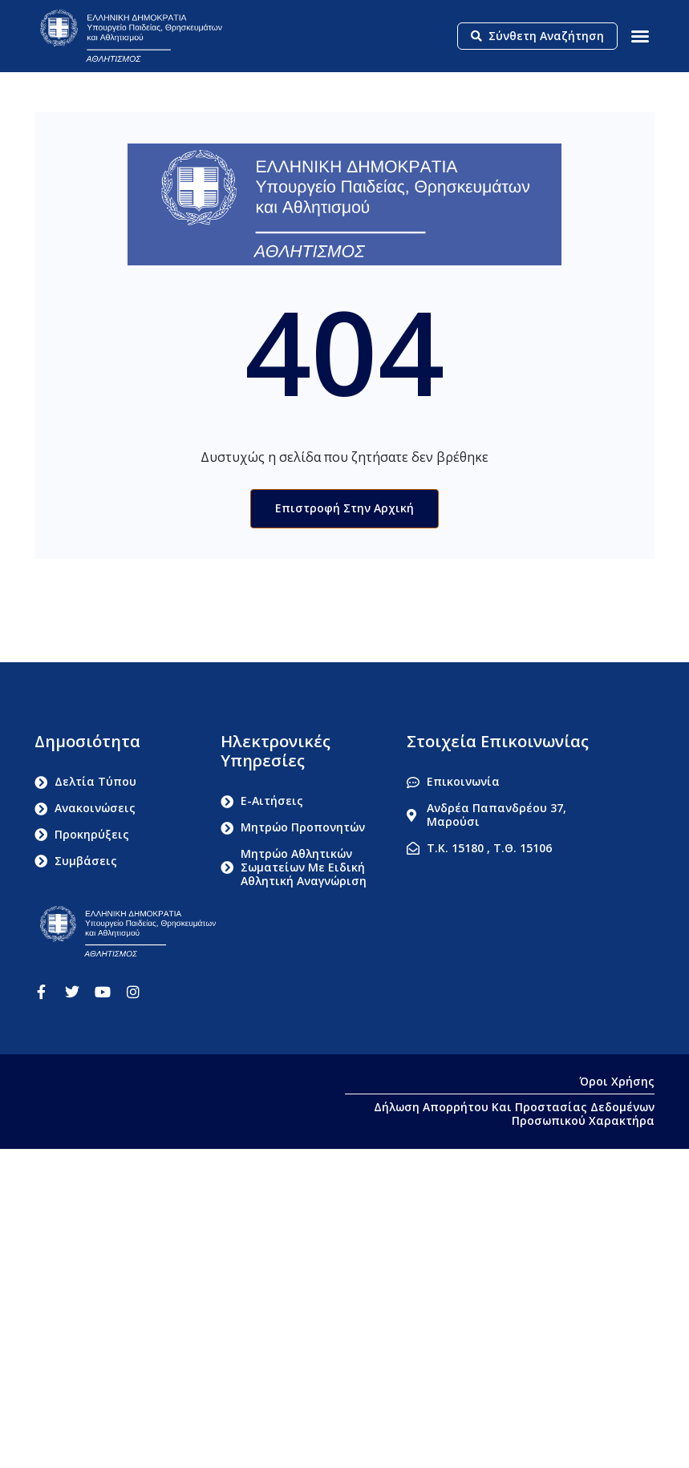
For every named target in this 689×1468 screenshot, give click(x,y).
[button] (640, 36)
